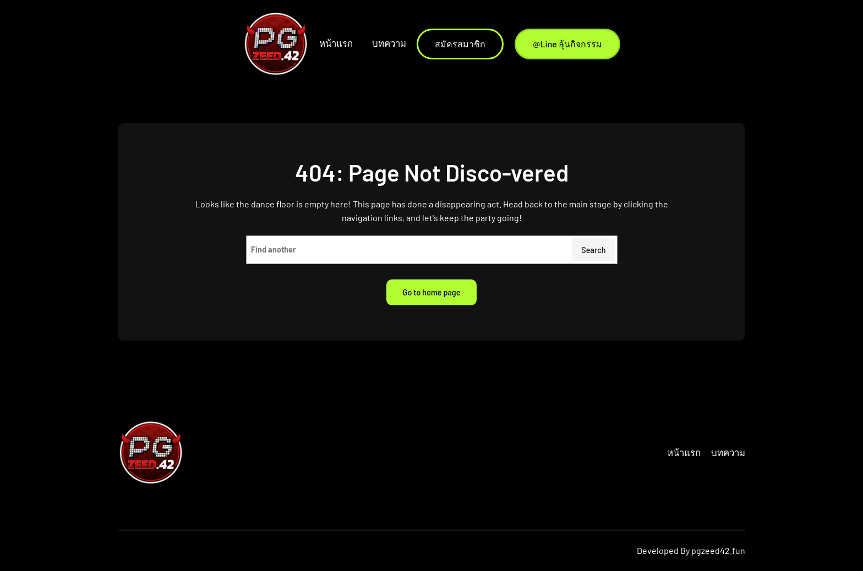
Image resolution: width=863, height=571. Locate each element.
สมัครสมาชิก (460, 44)
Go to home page (432, 292)
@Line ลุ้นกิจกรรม (567, 44)
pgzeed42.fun (718, 550)
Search (593, 250)
